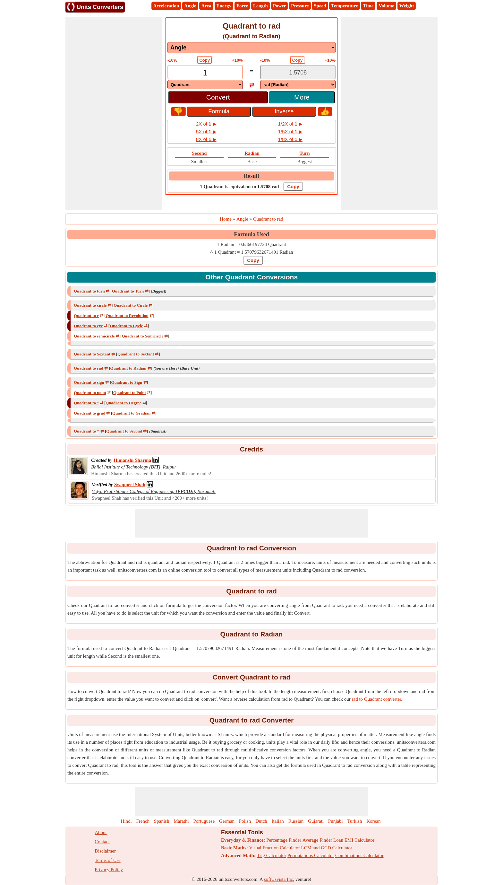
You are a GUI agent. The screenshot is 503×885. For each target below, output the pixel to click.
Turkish (354, 821)
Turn (305, 153)
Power (279, 5)
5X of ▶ (206, 131)
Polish (245, 821)
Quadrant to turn (89, 291)
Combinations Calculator (359, 855)
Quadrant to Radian (128, 368)
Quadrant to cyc (88, 325)
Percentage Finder (283, 840)
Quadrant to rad (88, 368)
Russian (296, 821)
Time (368, 5)
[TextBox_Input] (205, 72)
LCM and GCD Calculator (327, 847)
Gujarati (316, 821)
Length (260, 5)
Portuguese (204, 821)
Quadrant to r (86, 315)
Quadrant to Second (124, 431)
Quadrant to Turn (128, 291)
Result (252, 176)
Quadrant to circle (90, 305)
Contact (102, 841)
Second (199, 153)
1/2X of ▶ (290, 124)
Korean (373, 821)
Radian (252, 153)
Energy (224, 5)
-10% (172, 60)
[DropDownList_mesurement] (251, 47)
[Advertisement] (113, 113)
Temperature (344, 5)
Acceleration (166, 5)
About (101, 832)
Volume (386, 5)
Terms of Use (108, 860)
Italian (278, 821)
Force (242, 5)
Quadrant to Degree (123, 402)
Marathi (181, 821)
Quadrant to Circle (131, 305)
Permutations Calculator (310, 855)
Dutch (261, 821)
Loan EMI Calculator (353, 840)
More (302, 97)
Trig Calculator (271, 855)
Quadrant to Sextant (92, 354)
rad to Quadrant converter (376, 699)
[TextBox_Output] (297, 72)
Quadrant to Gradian (131, 413)
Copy (204, 60)
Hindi (126, 821)
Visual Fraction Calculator (274, 847)
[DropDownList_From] (205, 84)
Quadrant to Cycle (126, 325)
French (142, 821)
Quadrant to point (90, 392)
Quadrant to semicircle (94, 336)
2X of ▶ (206, 124)
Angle (190, 5)
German (226, 821)
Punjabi (335, 821)
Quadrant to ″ (86, 431)
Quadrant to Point (129, 392)
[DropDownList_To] (298, 84)
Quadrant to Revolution (127, 315)
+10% (237, 60)
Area (206, 5)
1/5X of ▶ (290, 131)
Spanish (161, 821)
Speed (320, 5)
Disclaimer (105, 851)
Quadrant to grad (89, 413)
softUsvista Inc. (279, 879)
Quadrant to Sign (126, 382)
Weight (406, 5)
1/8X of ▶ (290, 139)
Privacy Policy (109, 869)
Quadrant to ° (86, 402)
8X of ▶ (206, 139)
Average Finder (317, 840)
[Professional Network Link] (132, 460)
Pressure (300, 5)
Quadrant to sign (89, 382)
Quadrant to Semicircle (142, 336)
